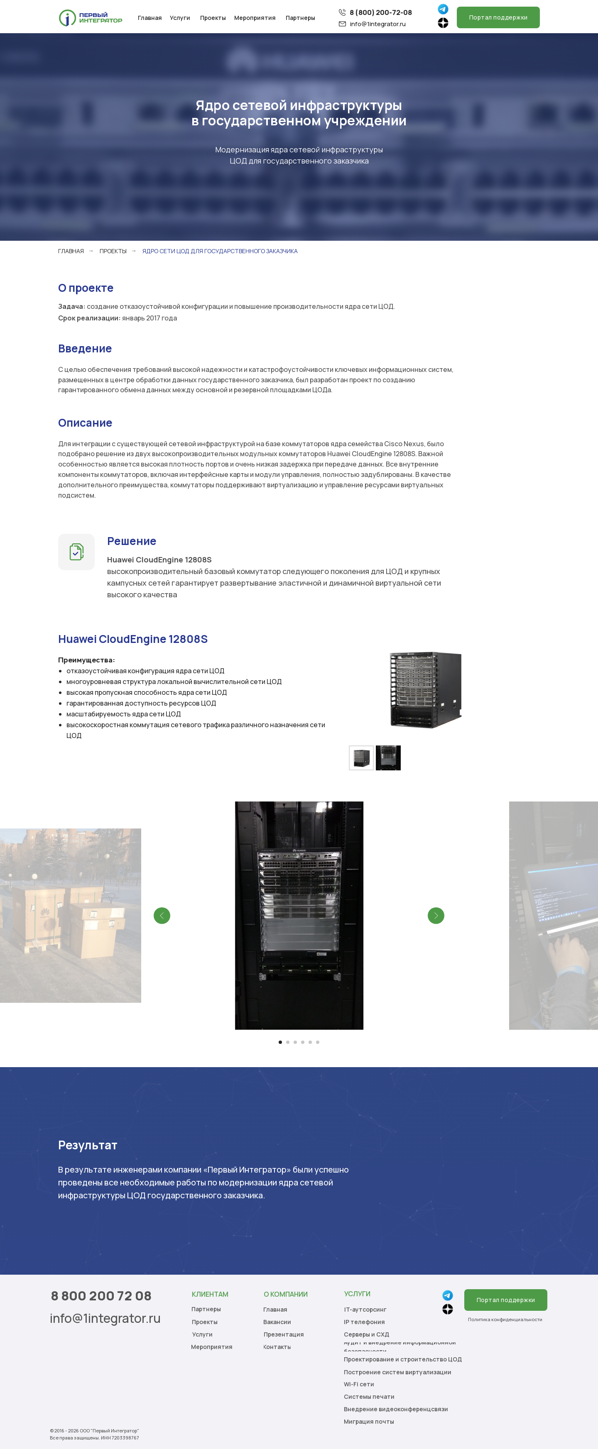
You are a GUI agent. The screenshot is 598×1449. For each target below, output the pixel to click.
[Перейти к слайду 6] (317, 1042)
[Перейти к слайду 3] (295, 1042)
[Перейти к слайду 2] (287, 1042)
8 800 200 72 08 (101, 1295)
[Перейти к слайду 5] (310, 1042)
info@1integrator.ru (378, 24)
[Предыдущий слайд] (162, 915)
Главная (71, 251)
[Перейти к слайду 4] (302, 1042)
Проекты (113, 251)
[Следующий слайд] (436, 915)
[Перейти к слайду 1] (280, 1042)
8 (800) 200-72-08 (381, 12)
